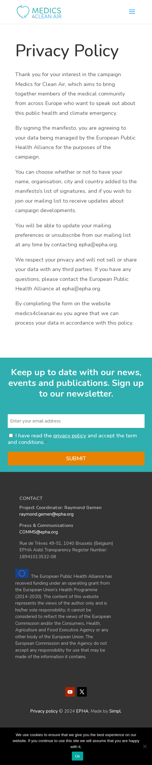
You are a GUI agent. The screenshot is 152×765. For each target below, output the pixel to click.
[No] (145, 746)
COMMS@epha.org (38, 532)
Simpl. (115, 711)
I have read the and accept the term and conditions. (72, 439)
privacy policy (69, 435)
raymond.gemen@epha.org (46, 514)
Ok (77, 756)
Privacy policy (44, 711)
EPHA (82, 711)
